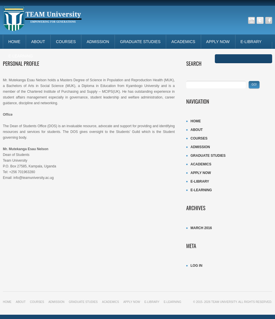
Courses (66, 41)
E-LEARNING (20, 56)
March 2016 (201, 228)
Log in (196, 266)
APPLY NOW (218, 41)
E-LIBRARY (251, 41)
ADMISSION (98, 41)
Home (14, 41)
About (38, 41)
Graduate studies (140, 41)
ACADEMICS (183, 41)
